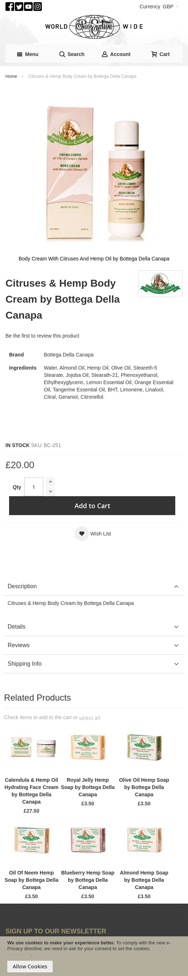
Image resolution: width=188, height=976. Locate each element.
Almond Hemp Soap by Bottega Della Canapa (144, 880)
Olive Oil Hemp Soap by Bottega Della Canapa (144, 787)
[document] (94, 956)
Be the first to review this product (42, 336)
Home (11, 76)
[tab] (94, 586)
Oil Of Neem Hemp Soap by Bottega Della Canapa (32, 880)
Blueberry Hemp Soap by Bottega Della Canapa (87, 880)
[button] (93, 533)
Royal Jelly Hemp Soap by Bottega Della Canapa (88, 787)
